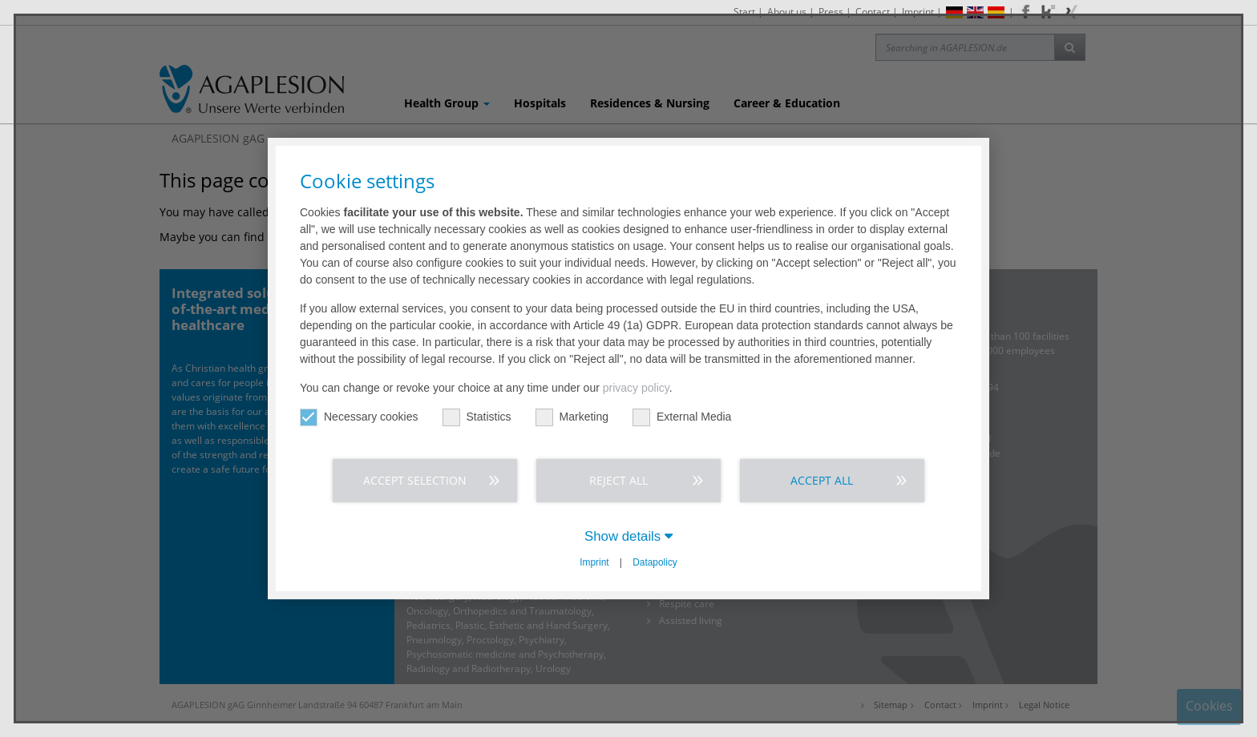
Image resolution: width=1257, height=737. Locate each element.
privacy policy (636, 387)
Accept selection (415, 480)
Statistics (477, 417)
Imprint (594, 562)
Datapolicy (655, 562)
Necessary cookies (359, 417)
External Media (682, 417)
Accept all (821, 480)
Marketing (572, 417)
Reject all (618, 480)
